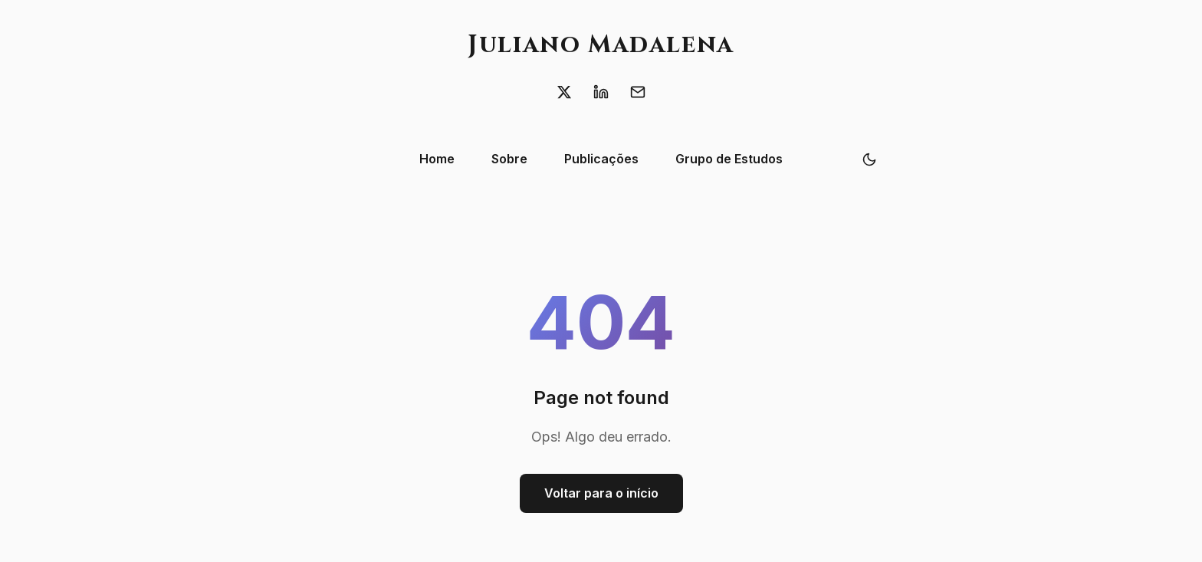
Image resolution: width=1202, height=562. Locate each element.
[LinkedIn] (601, 92)
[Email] (638, 92)
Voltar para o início (601, 493)
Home (437, 158)
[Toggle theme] (869, 159)
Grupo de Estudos (729, 158)
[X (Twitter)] (564, 92)
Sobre (509, 158)
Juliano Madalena (601, 44)
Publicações (601, 158)
